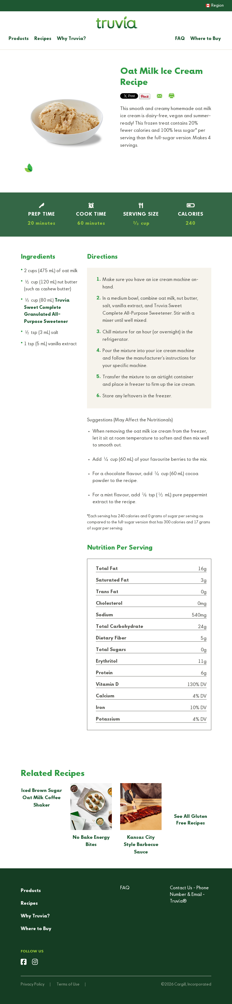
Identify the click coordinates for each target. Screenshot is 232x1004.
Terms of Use (68, 984)
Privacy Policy (32, 984)
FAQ (180, 39)
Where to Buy (205, 39)
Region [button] (215, 5)
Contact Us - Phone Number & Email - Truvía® (189, 895)
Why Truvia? (71, 39)
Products (19, 39)
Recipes (42, 39)
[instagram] (35, 962)
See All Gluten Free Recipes (190, 820)
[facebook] (24, 962)
